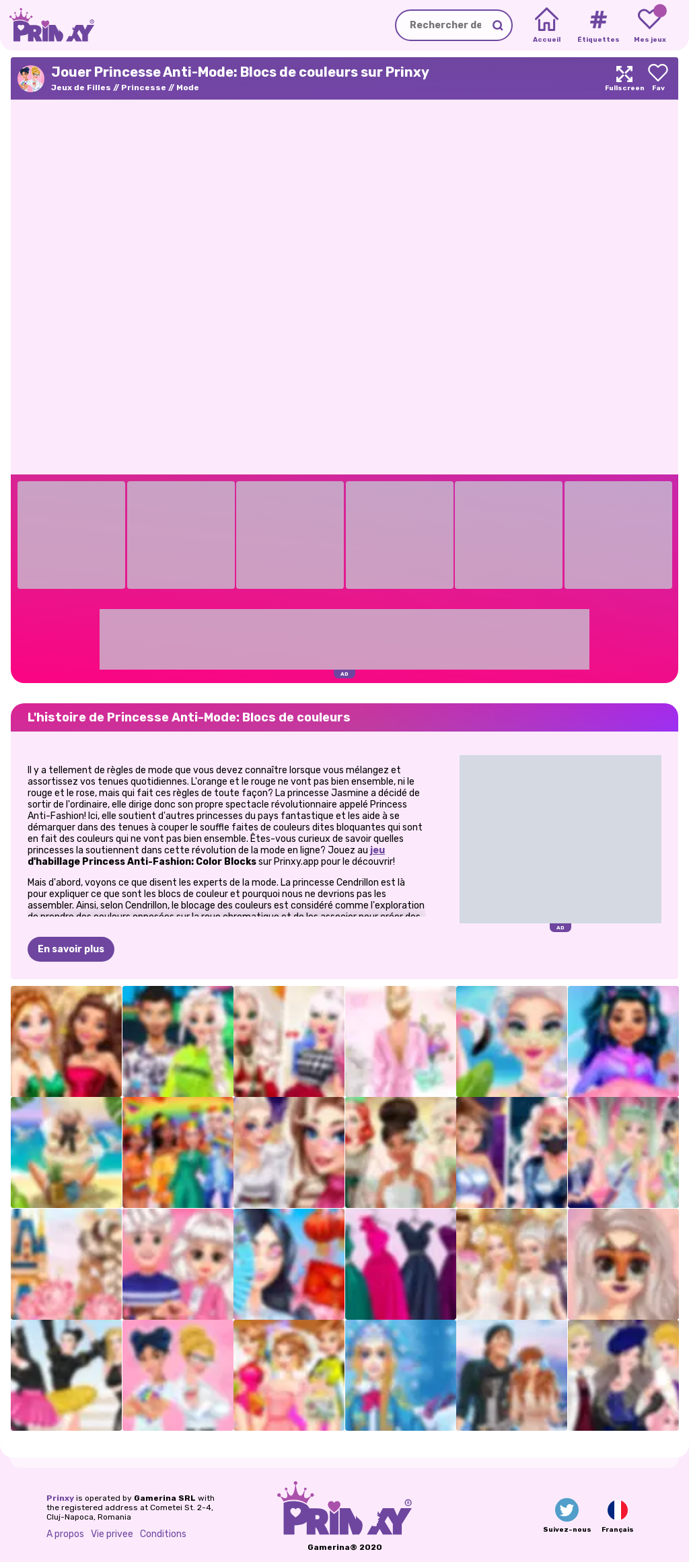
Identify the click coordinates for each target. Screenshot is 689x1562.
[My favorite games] (649, 25)
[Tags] (597, 25)
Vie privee (112, 1534)
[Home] (546, 25)
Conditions (163, 1534)
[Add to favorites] (658, 78)
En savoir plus (71, 949)
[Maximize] (624, 78)
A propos (65, 1534)
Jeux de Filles (81, 87)
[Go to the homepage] (47, 25)
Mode (187, 87)
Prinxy (60, 1498)
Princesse (143, 87)
